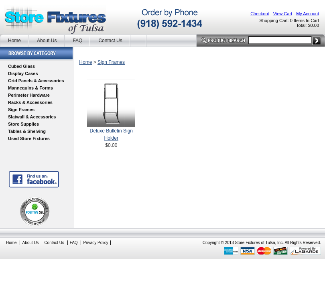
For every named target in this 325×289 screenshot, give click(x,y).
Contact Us (110, 40)
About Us (47, 40)
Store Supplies (23, 124)
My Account (307, 13)
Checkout (259, 13)
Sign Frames (21, 109)
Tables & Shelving (27, 131)
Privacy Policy (95, 242)
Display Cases (23, 73)
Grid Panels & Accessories (36, 80)
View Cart (282, 13)
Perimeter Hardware (29, 95)
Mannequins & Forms (30, 87)
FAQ (77, 40)
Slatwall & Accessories (32, 116)
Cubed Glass (21, 66)
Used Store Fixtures (29, 138)
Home (14, 40)
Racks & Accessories (30, 102)
